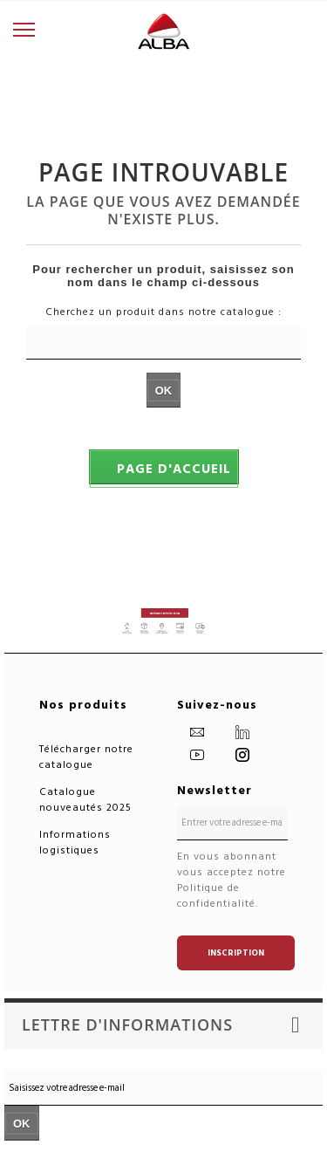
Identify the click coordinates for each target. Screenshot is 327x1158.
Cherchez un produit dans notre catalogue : (163, 312)
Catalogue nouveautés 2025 (85, 800)
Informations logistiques (75, 842)
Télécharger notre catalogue (86, 757)
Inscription (236, 953)
